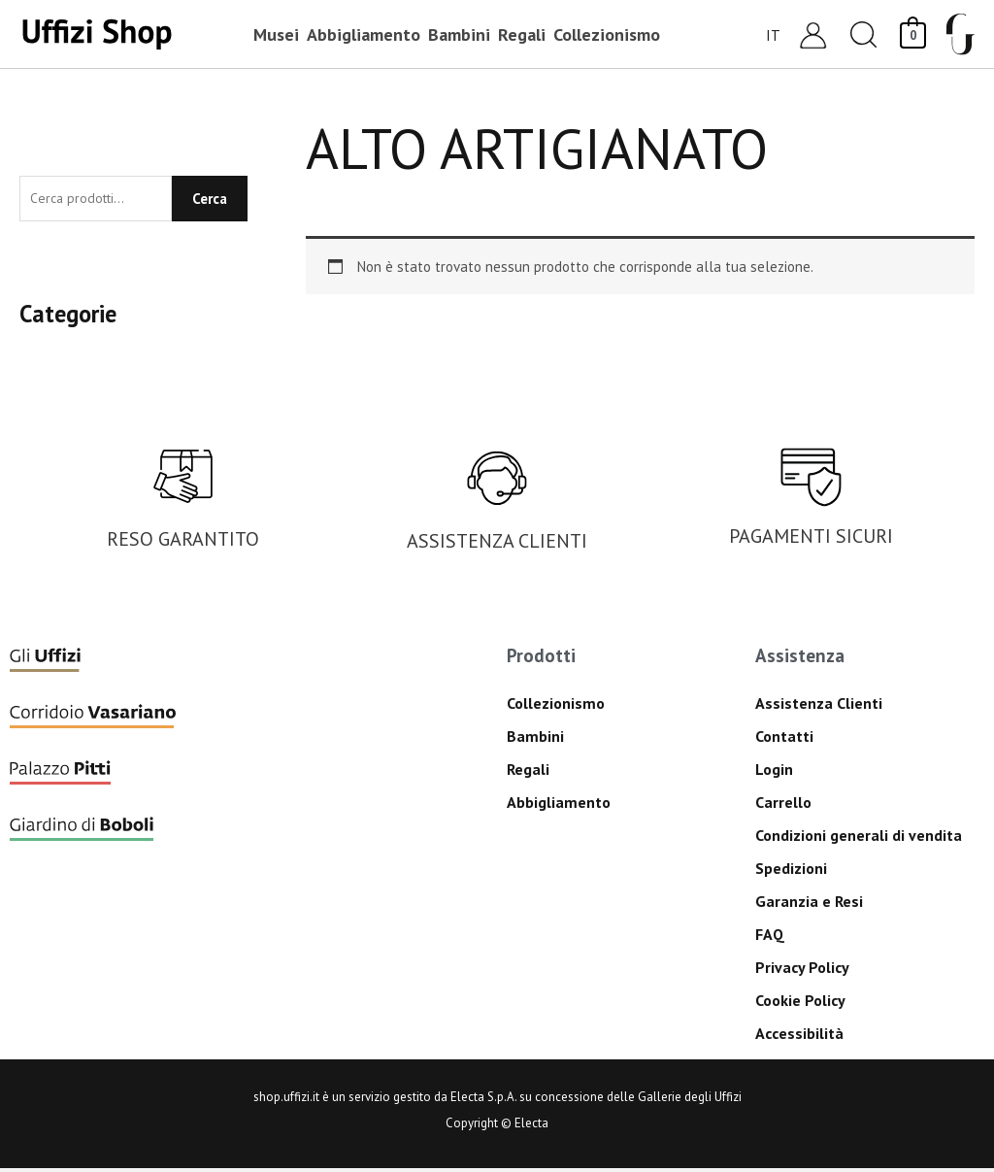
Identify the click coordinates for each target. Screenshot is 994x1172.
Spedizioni (791, 872)
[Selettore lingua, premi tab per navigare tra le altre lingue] (773, 34)
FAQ (769, 938)
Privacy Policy (802, 971)
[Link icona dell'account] (813, 34)
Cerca (209, 200)
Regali (528, 773)
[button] (863, 34)
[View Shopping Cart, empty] (913, 33)
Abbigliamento (559, 806)
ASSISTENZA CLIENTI (497, 544)
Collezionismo (556, 707)
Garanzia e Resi (809, 905)
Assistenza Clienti (818, 707)
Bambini (535, 740)
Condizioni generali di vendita (858, 839)
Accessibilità (799, 1037)
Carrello (783, 806)
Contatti (784, 740)
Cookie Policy (800, 1004)
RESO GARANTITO (183, 543)
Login (774, 773)
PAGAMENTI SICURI (811, 540)
